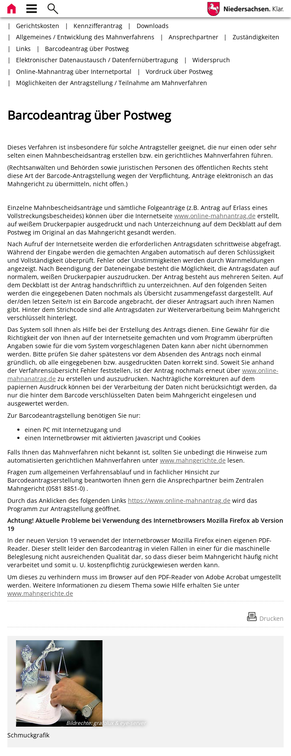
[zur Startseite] (12, 7)
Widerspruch (211, 60)
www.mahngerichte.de (193, 460)
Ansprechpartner (193, 37)
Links (23, 48)
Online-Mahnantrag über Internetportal (73, 71)
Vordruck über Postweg (179, 71)
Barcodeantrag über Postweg (87, 48)
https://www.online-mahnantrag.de (179, 500)
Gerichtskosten (37, 26)
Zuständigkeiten (256, 37)
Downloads (153, 26)
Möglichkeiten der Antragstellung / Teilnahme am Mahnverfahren (111, 83)
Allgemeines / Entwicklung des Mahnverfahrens (85, 37)
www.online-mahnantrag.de (215, 216)
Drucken (271, 618)
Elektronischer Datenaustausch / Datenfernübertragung (97, 60)
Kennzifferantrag (98, 26)
